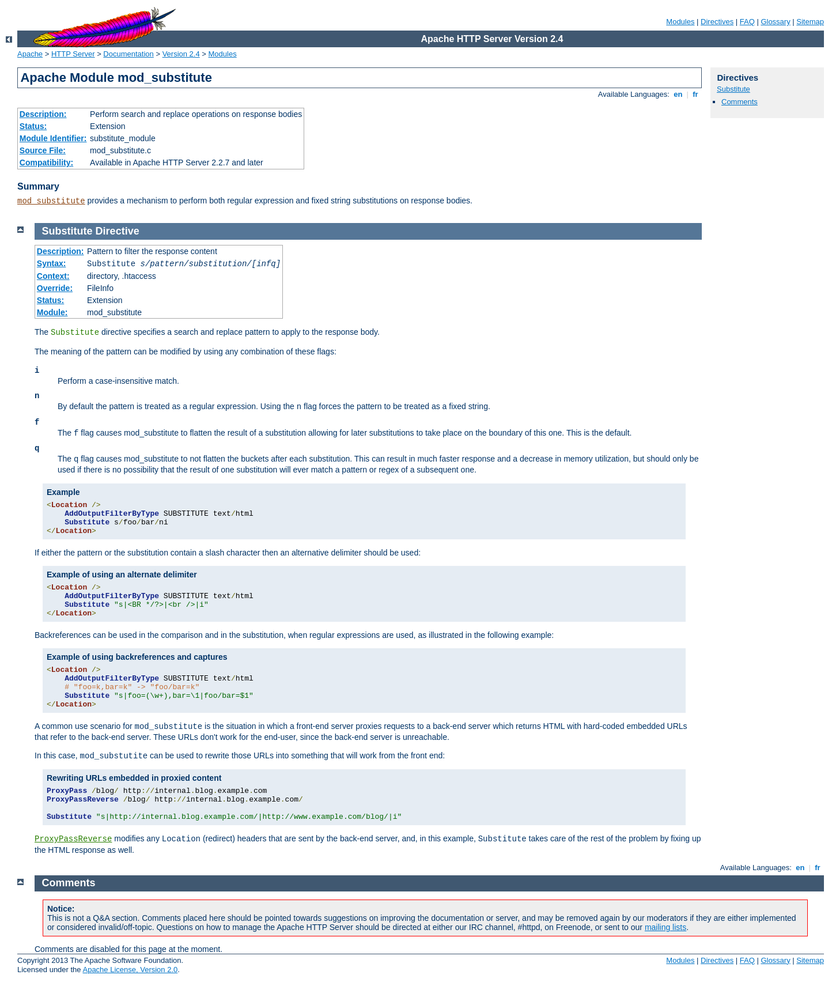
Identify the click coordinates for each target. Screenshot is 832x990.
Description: (43, 114)
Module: (52, 312)
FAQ (747, 21)
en (678, 94)
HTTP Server (73, 54)
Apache (30, 54)
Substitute (733, 89)
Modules (680, 21)
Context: (53, 276)
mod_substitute (51, 201)
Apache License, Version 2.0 (129, 969)
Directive (117, 231)
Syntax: (51, 263)
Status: (33, 126)
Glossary (775, 21)
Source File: (43, 150)
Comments (739, 101)
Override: (55, 288)
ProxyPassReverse (73, 839)
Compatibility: (46, 162)
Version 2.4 (181, 54)
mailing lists (665, 927)
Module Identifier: (53, 138)
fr (696, 94)
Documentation (128, 54)
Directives (717, 21)
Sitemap (810, 21)
